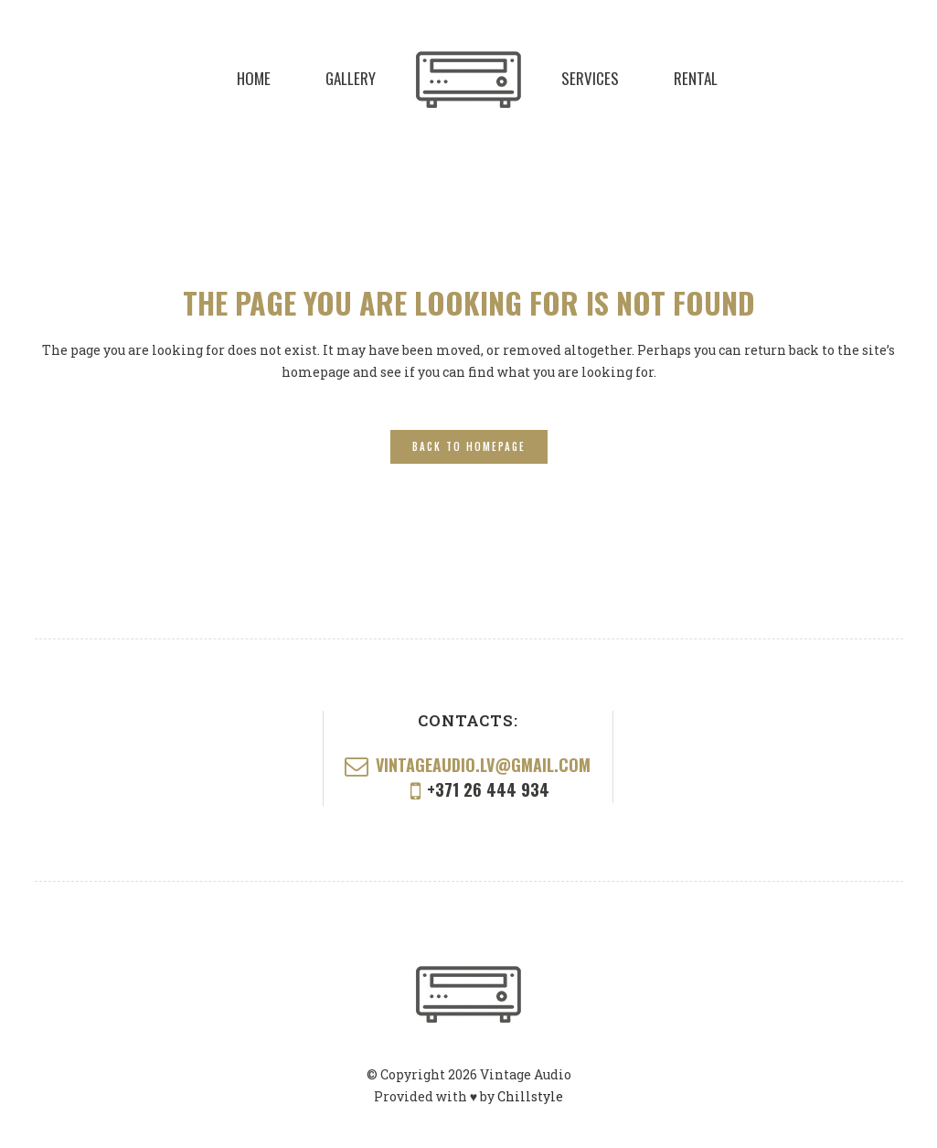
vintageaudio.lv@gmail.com (483, 765)
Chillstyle (530, 1096)
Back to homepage (469, 446)
